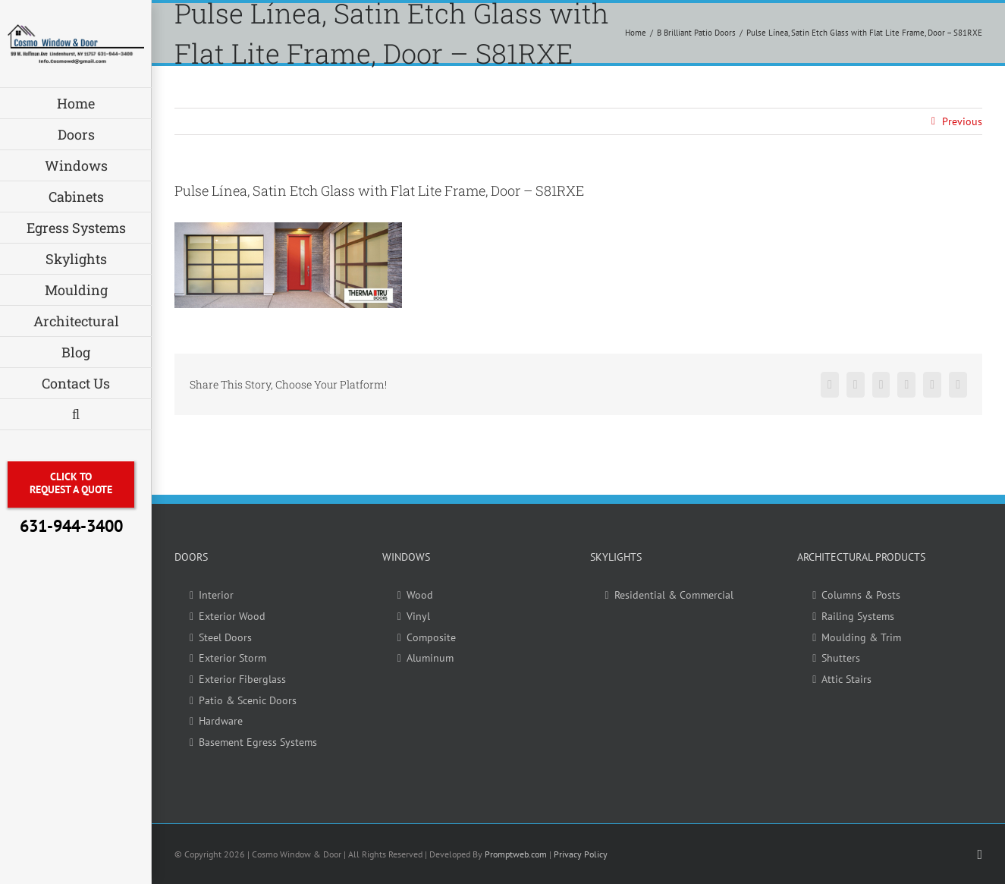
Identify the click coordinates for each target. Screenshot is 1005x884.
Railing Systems (857, 616)
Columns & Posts (860, 595)
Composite (431, 637)
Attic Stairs (846, 679)
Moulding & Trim (861, 637)
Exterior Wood (232, 616)
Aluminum (430, 658)
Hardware (221, 721)
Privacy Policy (581, 854)
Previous (962, 121)
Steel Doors (225, 637)
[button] (76, 414)
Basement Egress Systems (258, 742)
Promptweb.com (516, 854)
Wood (420, 595)
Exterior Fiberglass (242, 679)
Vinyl (418, 616)
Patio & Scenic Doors (248, 700)
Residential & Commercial (673, 595)
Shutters (840, 658)
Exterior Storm (232, 658)
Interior (216, 595)
